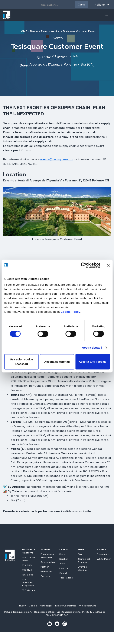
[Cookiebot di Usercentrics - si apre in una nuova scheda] (83, 265)
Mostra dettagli (92, 347)
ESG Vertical (28, 590)
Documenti (103, 554)
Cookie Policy (70, 311)
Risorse (34, 31)
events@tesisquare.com (56, 159)
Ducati (62, 554)
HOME (23, 31)
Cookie (33, 605)
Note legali (46, 605)
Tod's (62, 563)
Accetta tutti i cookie (92, 361)
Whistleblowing (87, 605)
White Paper (104, 558)
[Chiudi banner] (108, 265)
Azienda (45, 549)
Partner (45, 566)
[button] (102, 5)
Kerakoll (63, 558)
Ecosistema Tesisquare (47, 556)
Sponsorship (48, 562)
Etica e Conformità (65, 605)
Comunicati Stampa (84, 560)
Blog (80, 554)
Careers (45, 576)
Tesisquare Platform (28, 551)
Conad (63, 573)
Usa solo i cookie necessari (21, 361)
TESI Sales (27, 574)
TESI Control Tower (28, 559)
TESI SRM (27, 565)
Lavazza (63, 568)
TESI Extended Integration (28, 582)
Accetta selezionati (57, 361)
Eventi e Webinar (50, 31)
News (81, 549)
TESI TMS (27, 570)
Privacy (22, 605)
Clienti (63, 549)
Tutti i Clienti (66, 577)
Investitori (46, 571)
